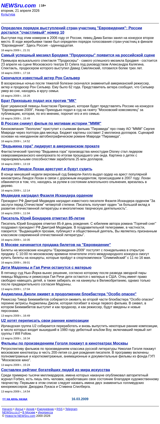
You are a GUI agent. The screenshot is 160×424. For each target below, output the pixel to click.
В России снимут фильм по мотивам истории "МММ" (51, 123)
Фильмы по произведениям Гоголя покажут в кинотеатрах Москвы (64, 343)
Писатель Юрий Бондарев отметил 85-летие (43, 218)
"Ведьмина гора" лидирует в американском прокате (50, 146)
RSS (59, 409)
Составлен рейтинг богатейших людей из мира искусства (55, 370)
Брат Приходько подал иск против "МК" (38, 101)
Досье (19, 409)
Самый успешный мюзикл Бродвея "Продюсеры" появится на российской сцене (78, 55)
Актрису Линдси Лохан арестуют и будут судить (46, 169)
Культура (8, 14)
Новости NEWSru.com (20, 415)
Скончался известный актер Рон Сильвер (40, 78)
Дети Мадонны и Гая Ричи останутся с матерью (46, 267)
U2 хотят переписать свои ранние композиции (45, 320)
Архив (30, 409)
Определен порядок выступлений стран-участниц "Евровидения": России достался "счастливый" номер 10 (71, 30)
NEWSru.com (18, 5)
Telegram (71, 409)
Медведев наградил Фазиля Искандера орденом (47, 195)
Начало (7, 409)
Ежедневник (45, 409)
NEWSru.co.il (11, 412)
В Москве (28, 412)
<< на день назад (14, 399)
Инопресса (45, 412)
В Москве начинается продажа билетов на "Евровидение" (56, 245)
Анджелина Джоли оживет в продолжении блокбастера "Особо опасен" (69, 294)
